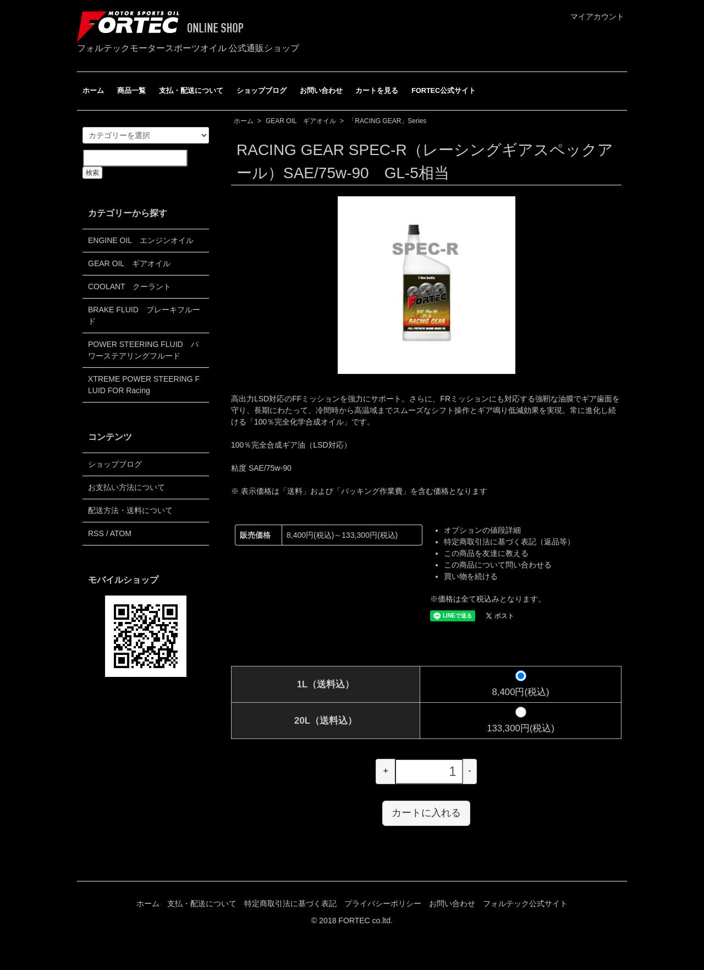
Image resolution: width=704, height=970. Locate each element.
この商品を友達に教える (486, 553)
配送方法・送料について (130, 510)
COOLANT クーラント (129, 286)
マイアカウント (591, 16)
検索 (92, 173)
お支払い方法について (126, 487)
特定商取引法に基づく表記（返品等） (509, 541)
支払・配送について (191, 91)
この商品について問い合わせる (498, 564)
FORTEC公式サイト (443, 91)
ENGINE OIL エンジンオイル (141, 240)
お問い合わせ (321, 91)
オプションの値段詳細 (482, 530)
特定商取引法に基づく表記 (290, 903)
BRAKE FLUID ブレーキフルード (144, 315)
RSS (96, 533)
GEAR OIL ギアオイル (301, 121)
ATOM (120, 533)
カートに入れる (426, 812)
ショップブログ (262, 91)
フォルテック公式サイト (525, 903)
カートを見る (376, 91)
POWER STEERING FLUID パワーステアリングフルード (143, 350)
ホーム (93, 91)
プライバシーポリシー (382, 903)
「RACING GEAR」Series (387, 121)
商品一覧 (131, 91)
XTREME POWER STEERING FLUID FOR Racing (144, 384)
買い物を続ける (471, 576)
